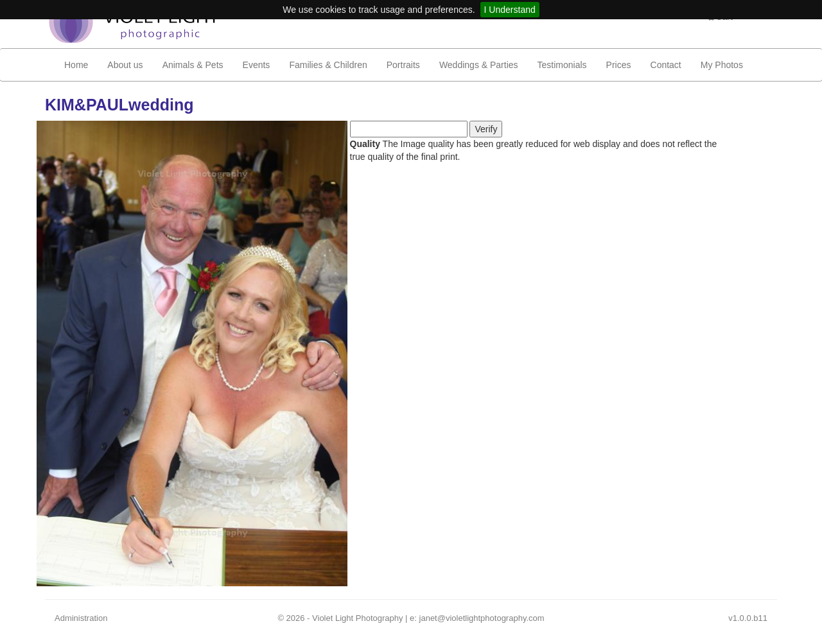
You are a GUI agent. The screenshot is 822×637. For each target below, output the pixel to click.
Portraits (403, 65)
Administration (81, 618)
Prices (618, 65)
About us (125, 65)
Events (256, 65)
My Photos (722, 65)
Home (76, 65)
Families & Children (328, 65)
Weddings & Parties (478, 65)
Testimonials (562, 65)
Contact (666, 65)
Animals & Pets (192, 65)
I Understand (510, 9)
